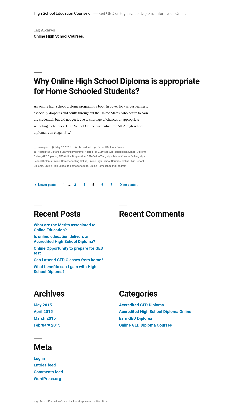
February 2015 (47, 325)
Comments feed (48, 371)
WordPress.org (47, 378)
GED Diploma (49, 156)
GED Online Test (96, 156)
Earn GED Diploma (135, 318)
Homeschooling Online (74, 161)
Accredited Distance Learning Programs (61, 151)
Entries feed (45, 365)
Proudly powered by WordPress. (91, 401)
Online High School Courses (104, 161)
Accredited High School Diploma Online (101, 147)
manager (43, 147)
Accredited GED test (96, 151)
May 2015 (43, 305)
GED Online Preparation (72, 156)
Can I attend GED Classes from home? (68, 259)
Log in (39, 358)
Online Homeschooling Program (108, 165)
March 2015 (45, 318)
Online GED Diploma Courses (145, 325)
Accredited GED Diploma (141, 305)
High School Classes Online (122, 156)
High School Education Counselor (63, 13)
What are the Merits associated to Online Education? (65, 227)
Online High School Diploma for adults (66, 165)
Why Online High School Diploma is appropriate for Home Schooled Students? (116, 86)
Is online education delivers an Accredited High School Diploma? (64, 239)
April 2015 (43, 311)
